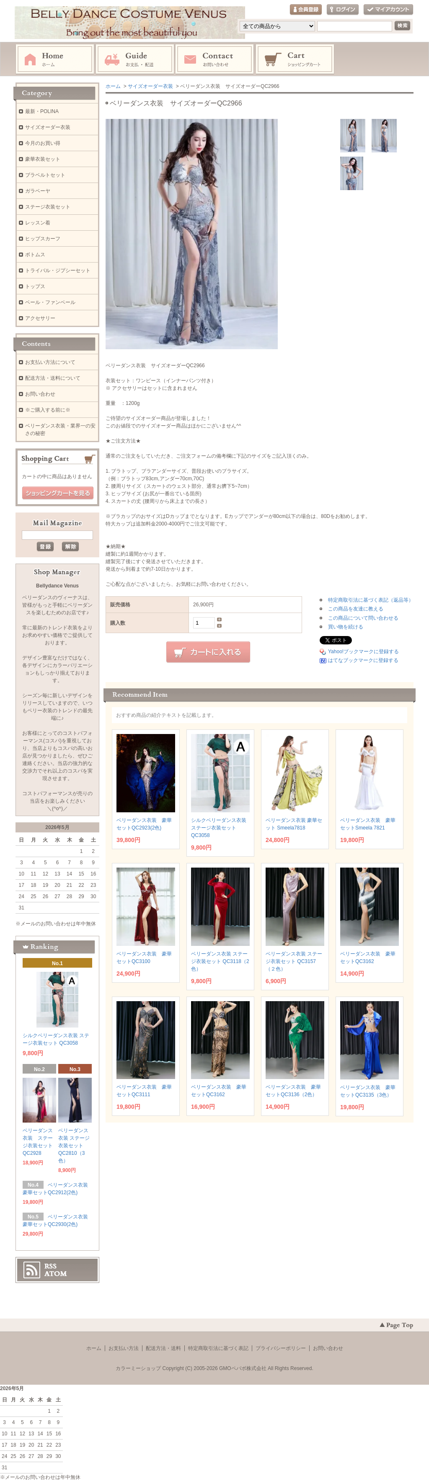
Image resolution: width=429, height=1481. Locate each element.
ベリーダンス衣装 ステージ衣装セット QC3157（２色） (294, 961)
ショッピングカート (295, 59)
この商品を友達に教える (355, 609)
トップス (35, 286)
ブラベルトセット (45, 175)
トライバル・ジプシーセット (57, 270)
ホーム (55, 59)
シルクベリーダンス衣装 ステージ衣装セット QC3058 (218, 827)
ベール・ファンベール (50, 302)
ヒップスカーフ (42, 239)
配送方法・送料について (52, 378)
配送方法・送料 (163, 1348)
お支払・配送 (135, 59)
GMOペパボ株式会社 (242, 1368)
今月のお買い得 (42, 143)
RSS (50, 1266)
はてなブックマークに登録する (363, 660)
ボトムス (35, 255)
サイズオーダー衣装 (150, 86)
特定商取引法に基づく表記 (218, 1348)
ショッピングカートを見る (58, 493)
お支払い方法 (124, 1348)
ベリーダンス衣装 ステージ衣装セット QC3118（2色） (220, 961)
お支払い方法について (50, 362)
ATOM (55, 1273)
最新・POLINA (42, 111)
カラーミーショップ (138, 1368)
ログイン (342, 9)
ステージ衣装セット (47, 207)
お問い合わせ (215, 59)
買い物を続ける (345, 627)
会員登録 (305, 9)
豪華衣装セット (42, 159)
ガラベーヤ (37, 191)
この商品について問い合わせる (363, 618)
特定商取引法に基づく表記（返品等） (370, 600)
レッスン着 (37, 223)
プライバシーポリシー (281, 1348)
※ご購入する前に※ (47, 410)
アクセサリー (40, 318)
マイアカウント (388, 9)
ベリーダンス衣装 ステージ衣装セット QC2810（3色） (74, 1146)
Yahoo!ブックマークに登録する (363, 651)
